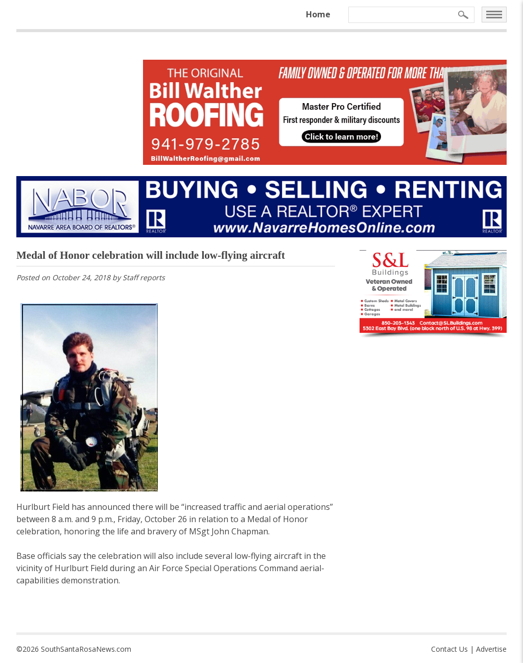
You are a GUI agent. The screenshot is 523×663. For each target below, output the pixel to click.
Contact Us (449, 649)
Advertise (491, 649)
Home (318, 14)
